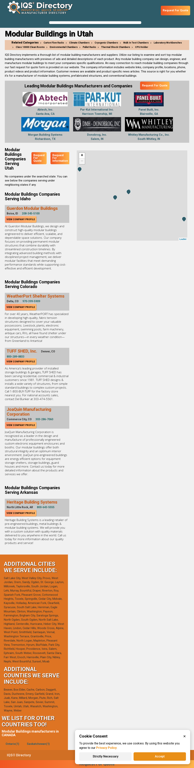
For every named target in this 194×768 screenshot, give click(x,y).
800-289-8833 (15, 356)
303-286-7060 (44, 419)
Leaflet (183, 239)
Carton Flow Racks (54, 42)
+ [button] (82, 155)
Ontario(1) (12, 744)
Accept (160, 756)
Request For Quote (175, 10)
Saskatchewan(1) (38, 744)
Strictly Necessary (105, 756)
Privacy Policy (106, 748)
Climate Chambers (79, 42)
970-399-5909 (31, 301)
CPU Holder (141, 47)
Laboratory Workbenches (168, 42)
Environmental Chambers (64, 47)
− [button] (82, 161)
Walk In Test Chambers (136, 42)
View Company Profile (21, 219)
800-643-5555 (45, 507)
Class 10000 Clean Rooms (30, 47)
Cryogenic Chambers (106, 42)
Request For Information (60, 158)
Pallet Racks (89, 47)
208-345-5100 (31, 213)
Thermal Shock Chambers (115, 47)
